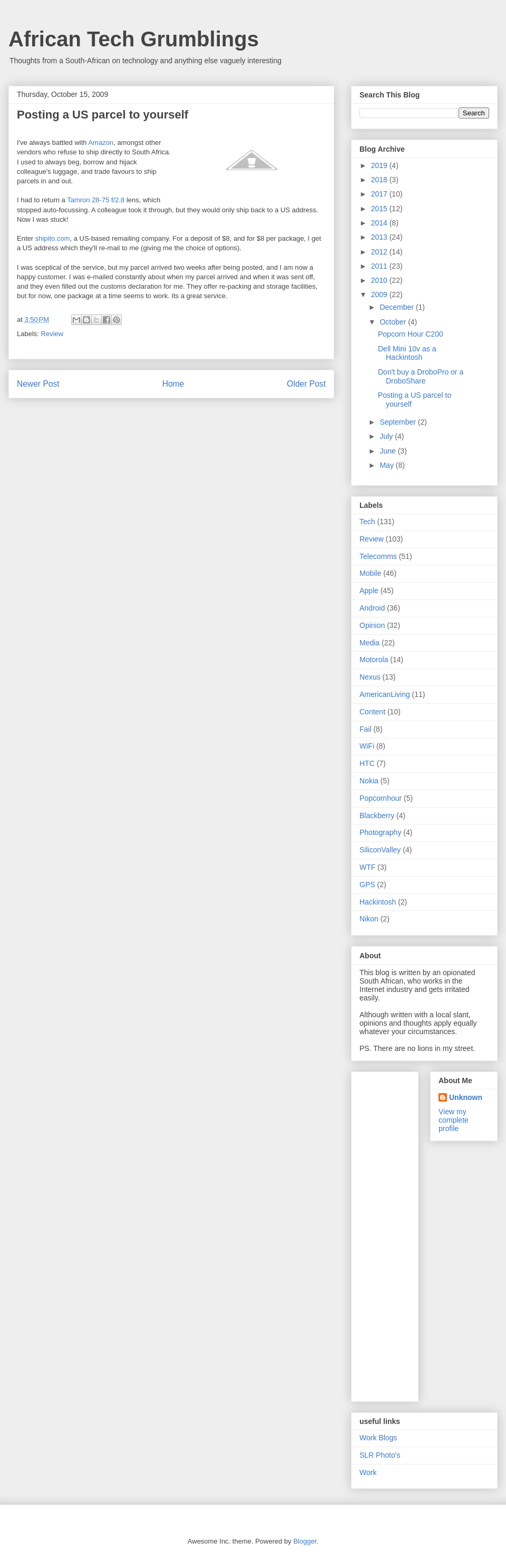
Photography (380, 832)
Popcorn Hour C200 (410, 334)
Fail (365, 729)
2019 (380, 165)
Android (372, 608)
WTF (367, 867)
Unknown (465, 1097)
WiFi (366, 746)
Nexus (370, 677)
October (394, 322)
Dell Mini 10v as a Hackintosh (407, 353)
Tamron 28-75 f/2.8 (95, 200)
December (397, 307)
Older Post (306, 383)
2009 (380, 294)
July (387, 436)
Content (372, 712)
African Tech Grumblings (133, 39)
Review (52, 334)
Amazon (100, 142)
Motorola (373, 659)
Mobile (370, 573)
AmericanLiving (384, 694)
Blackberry (376, 815)
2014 (380, 223)
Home (173, 383)
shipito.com (52, 238)
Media (369, 642)
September (398, 422)
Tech (367, 521)
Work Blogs (378, 1437)
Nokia (368, 781)
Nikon (368, 919)
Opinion (372, 625)
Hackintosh (377, 902)
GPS (367, 884)
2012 (380, 252)
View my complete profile (454, 1120)
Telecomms (378, 556)
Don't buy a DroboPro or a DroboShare (420, 376)
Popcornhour (380, 798)
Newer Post (38, 383)
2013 (380, 237)
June (388, 451)
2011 (380, 266)
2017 (380, 194)
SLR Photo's (379, 1455)
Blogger (304, 1541)
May (387, 465)
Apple (368, 590)
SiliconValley (380, 850)
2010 (380, 280)
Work (367, 1472)
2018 (380, 179)
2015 (380, 208)
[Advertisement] (401, 1234)
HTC (367, 763)
